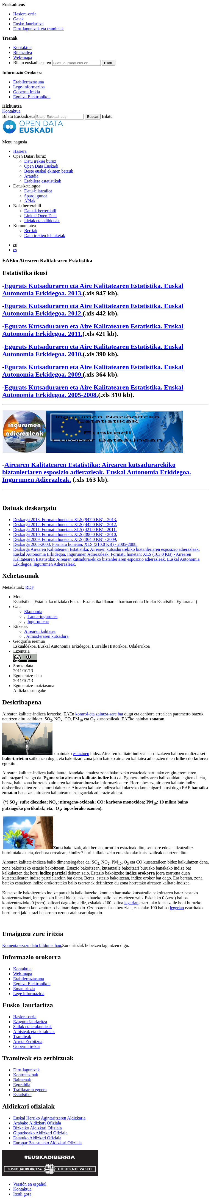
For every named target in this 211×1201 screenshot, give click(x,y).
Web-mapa (22, 57)
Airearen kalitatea (39, 631)
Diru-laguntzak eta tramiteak (38, 28)
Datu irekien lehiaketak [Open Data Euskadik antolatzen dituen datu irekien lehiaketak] (44, 235)
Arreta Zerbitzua (27, 1041)
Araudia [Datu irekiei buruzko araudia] (31, 176)
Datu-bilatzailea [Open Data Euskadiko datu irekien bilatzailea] (38, 191)
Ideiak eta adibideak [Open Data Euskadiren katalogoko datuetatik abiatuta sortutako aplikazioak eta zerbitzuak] (42, 220)
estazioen (81, 753)
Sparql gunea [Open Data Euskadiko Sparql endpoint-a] (35, 196)
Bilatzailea (22, 52)
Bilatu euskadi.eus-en (32, 62)
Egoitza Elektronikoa (32, 96)
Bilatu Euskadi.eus (18, 116)
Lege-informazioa (29, 87)
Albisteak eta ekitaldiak (34, 1031)
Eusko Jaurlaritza (28, 23)
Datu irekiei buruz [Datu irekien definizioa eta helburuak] (40, 161)
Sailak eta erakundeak (32, 1026)
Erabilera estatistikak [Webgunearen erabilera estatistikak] (42, 181)
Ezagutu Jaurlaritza (30, 1021)
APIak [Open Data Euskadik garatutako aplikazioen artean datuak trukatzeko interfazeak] (29, 200)
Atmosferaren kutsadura (47, 636)
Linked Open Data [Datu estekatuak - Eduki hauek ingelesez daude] (40, 215)
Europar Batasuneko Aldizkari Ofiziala (47, 1142)
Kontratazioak (25, 1074)
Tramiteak (22, 1036)
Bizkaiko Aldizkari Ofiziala (37, 1128)
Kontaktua (22, 47)
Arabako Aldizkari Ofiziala (37, 1123)
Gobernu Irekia (26, 91)
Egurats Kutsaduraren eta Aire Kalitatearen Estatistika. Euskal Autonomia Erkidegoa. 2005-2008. (92, 391)
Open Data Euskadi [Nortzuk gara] (41, 166)
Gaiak (18, 19)
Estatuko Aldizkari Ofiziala (37, 1137)
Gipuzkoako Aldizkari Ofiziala (40, 1133)
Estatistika (22, 1094)
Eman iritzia (24, 988)
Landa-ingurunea (42, 616)
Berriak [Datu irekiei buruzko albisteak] (30, 230)
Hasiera (20, 151)
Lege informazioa (28, 993)
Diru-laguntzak (26, 1069)
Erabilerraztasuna (28, 82)
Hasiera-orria (24, 14)
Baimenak (22, 1079)
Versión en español (29, 1184)
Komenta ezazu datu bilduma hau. (32, 945)
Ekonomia (33, 611)
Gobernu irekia (26, 1046)
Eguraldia (21, 1084)
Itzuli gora (22, 1194)
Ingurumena (38, 621)
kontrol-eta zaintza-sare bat (99, 714)
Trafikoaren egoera (30, 1089)
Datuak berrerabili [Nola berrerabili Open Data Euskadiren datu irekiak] (40, 210)
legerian (131, 902)
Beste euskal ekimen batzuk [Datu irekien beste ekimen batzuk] (48, 171)
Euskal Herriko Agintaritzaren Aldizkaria (49, 1118)
